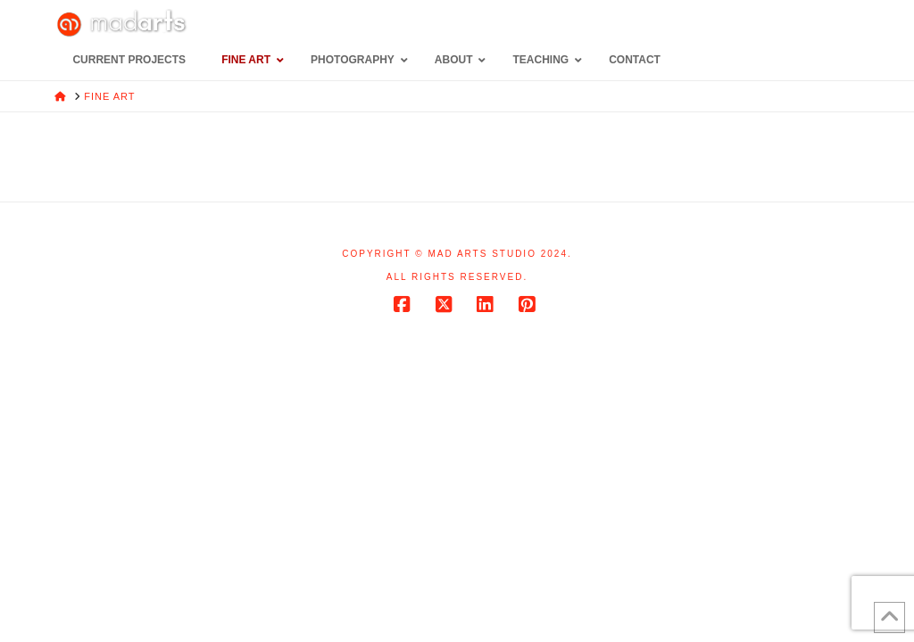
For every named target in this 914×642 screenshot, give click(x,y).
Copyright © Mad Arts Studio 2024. (457, 254)
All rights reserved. (457, 277)
